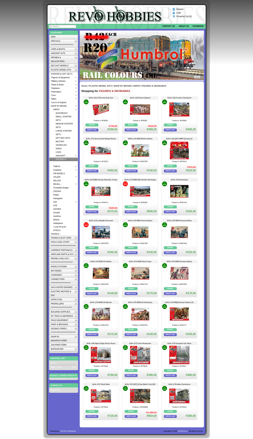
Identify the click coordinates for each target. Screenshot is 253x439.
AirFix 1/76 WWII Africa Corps (140, 261)
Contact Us (55, 390)
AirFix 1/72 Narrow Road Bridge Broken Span (101, 139)
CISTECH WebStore (68, 431)
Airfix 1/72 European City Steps (179, 343)
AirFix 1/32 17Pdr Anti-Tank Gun (101, 98)
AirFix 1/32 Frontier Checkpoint (179, 98)
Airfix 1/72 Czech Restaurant (140, 343)
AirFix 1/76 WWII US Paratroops (140, 302)
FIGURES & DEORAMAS (154, 86)
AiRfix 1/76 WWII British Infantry (140, 139)
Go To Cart (56, 367)
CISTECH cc (183, 431)
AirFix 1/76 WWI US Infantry (100, 261)
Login (178, 13)
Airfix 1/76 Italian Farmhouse (179, 384)
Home (84, 86)
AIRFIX (136, 86)
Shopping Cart (58, 358)
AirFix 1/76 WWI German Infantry (179, 221)
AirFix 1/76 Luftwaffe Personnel (101, 221)
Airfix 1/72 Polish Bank (101, 384)
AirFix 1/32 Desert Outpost (140, 98)
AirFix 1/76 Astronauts (179, 180)
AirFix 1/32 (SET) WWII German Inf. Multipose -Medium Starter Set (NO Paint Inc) (179, 139)
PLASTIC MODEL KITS (100, 86)
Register (180, 9)
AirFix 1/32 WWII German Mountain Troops (101, 180)
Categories (56, 33)
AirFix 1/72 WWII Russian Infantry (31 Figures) (179, 302)
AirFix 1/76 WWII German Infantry (179, 261)
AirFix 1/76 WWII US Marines (101, 302)
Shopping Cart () (184, 16)
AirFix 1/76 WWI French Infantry (140, 221)
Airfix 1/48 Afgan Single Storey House (100, 343)
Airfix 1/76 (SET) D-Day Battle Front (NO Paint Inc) (140, 384)
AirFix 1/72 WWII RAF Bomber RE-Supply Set (140, 180)
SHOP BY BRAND (122, 86)
